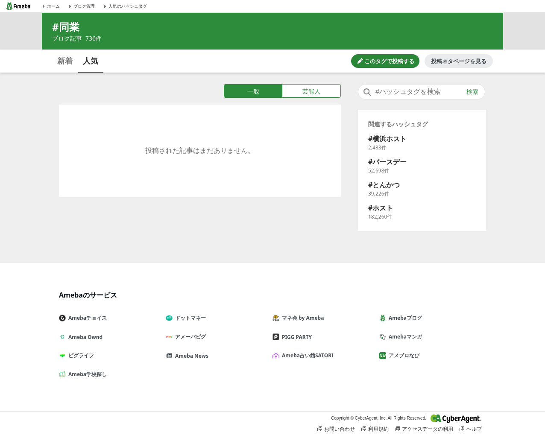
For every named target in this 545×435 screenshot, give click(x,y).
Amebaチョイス (86, 317)
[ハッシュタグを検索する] (421, 91)
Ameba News (190, 355)
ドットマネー (189, 317)
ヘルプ (471, 429)
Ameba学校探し (86, 374)
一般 (253, 91)
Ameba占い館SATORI (306, 355)
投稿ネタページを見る (458, 61)
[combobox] (421, 91)
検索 (472, 91)
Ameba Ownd (84, 337)
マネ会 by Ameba (301, 317)
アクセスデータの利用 (424, 429)
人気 (90, 60)
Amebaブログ (404, 317)
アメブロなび (402, 355)
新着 (65, 60)
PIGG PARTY (295, 337)
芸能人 (311, 91)
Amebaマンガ (404, 336)
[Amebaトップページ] (18, 6)
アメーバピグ (189, 336)
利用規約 (375, 429)
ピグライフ (80, 355)
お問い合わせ (336, 429)
